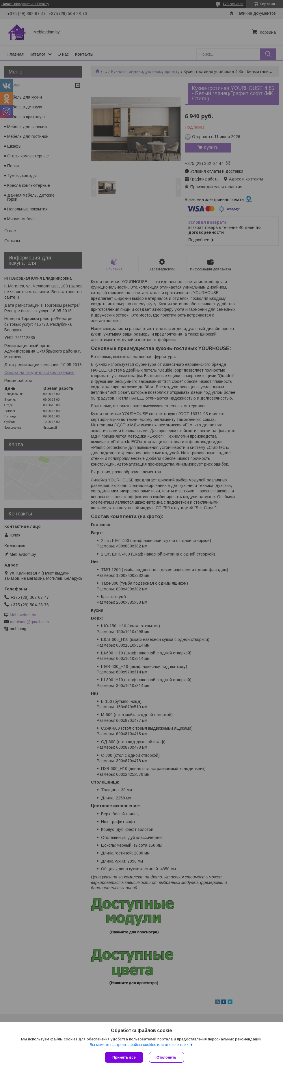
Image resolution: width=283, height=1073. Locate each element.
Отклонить (166, 1057)
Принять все (124, 1057)
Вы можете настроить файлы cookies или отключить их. (139, 1044)
